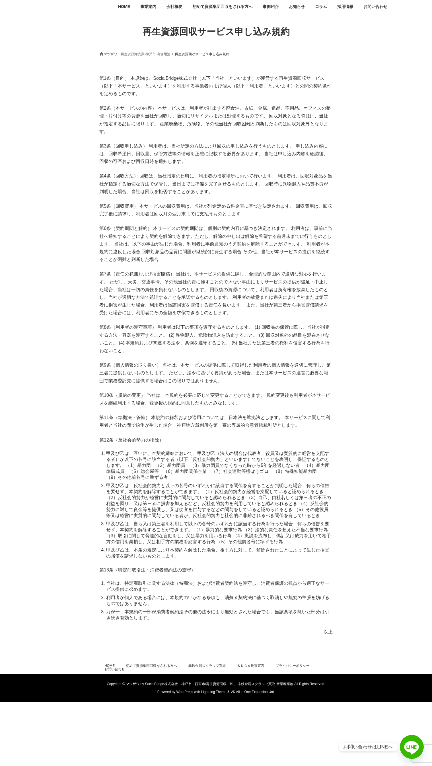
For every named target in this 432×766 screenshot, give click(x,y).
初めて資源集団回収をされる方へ (151, 666)
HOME (109, 666)
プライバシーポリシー (292, 666)
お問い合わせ (114, 669)
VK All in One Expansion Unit (253, 692)
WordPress (184, 692)
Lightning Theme (214, 692)
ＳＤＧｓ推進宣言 (250, 666)
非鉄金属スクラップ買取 (207, 666)
